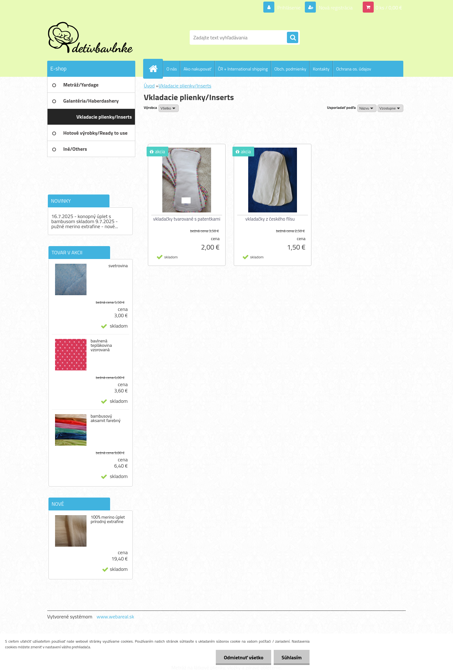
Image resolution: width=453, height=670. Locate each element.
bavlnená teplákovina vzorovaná (101, 345)
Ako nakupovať (197, 68)
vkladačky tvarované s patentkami (187, 218)
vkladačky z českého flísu (270, 218)
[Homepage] (155, 68)
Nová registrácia (335, 7)
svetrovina (118, 265)
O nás (171, 68)
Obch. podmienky (290, 68)
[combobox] (367, 108)
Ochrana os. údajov (353, 68)
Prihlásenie (289, 7)
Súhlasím (292, 657)
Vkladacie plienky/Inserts (185, 85)
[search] (292, 38)
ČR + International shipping (243, 68)
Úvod (149, 85)
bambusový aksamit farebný (105, 418)
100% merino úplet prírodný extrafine (108, 519)
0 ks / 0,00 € (389, 7)
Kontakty (321, 68)
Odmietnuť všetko (243, 657)
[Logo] (90, 37)
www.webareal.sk (115, 616)
